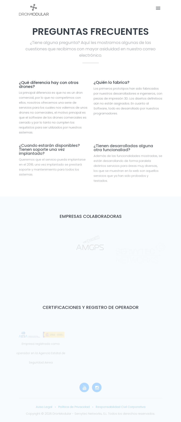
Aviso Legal (44, 406)
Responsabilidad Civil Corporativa (120, 406)
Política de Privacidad (74, 406)
